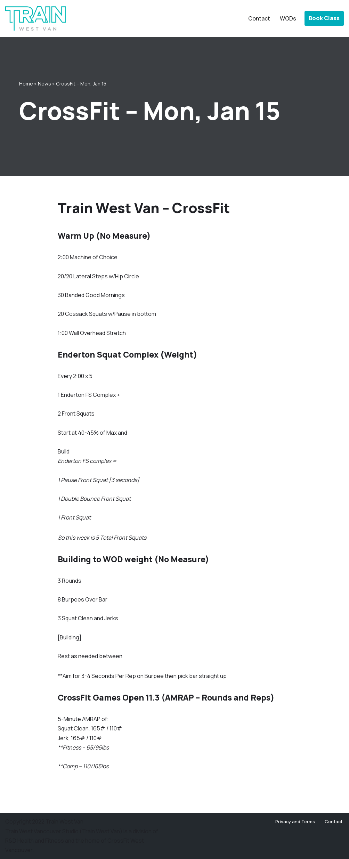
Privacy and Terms (295, 821)
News (44, 83)
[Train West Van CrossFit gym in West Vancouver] (35, 18)
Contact (259, 18)
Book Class (324, 18)
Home (26, 83)
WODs (288, 18)
